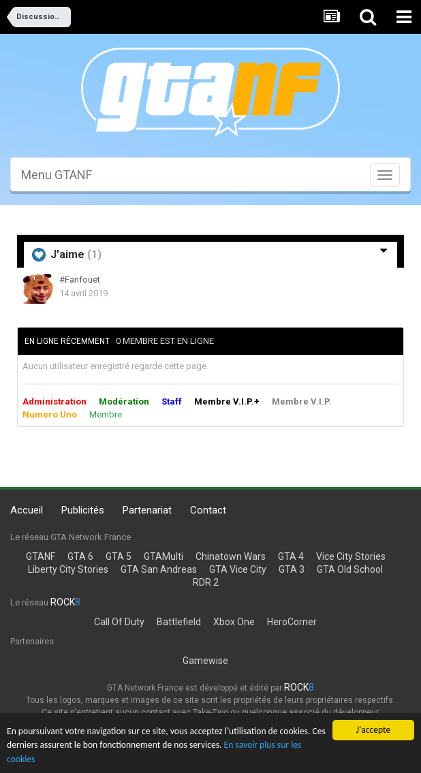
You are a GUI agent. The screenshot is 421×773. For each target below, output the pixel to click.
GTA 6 (80, 556)
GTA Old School (350, 569)
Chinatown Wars (231, 556)
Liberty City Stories (68, 569)
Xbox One (234, 621)
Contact (208, 510)
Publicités (82, 510)
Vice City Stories (351, 556)
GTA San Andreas (159, 569)
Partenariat (147, 510)
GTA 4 (291, 556)
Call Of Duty (119, 621)
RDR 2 (206, 582)
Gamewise (205, 660)
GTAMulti (163, 556)
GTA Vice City (237, 569)
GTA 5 (118, 556)
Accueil (26, 510)
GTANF (40, 556)
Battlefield (179, 621)
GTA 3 (292, 569)
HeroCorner (292, 621)
